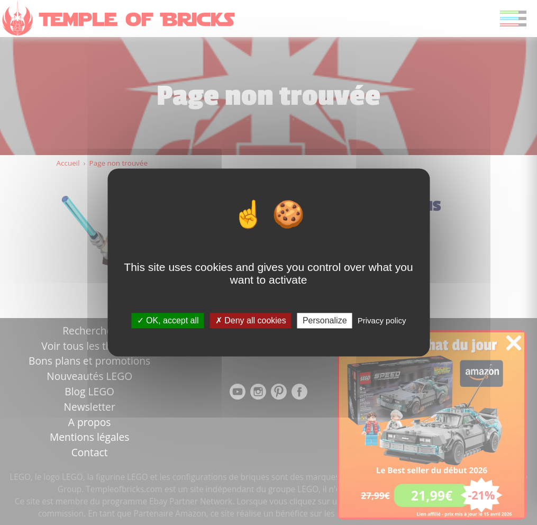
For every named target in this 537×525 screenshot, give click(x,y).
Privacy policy (382, 320)
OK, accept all (168, 320)
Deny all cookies (250, 320)
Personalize (325, 320)
